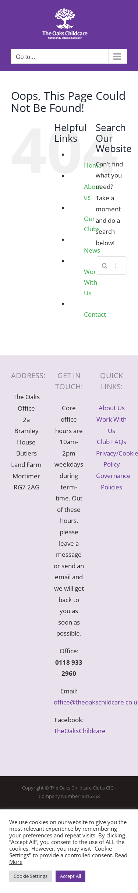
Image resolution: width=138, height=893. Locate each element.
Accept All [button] (70, 876)
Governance (113, 475)
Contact (95, 314)
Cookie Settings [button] (30, 876)
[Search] (105, 265)
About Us (112, 408)
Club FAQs (111, 441)
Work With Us (91, 282)
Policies (111, 487)
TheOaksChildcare (80, 731)
